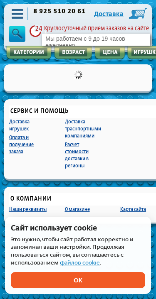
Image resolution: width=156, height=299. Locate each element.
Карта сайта (133, 209)
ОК (78, 280)
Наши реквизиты (28, 209)
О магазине (77, 209)
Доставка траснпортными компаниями (83, 128)
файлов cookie (80, 263)
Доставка (109, 14)
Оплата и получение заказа (21, 144)
